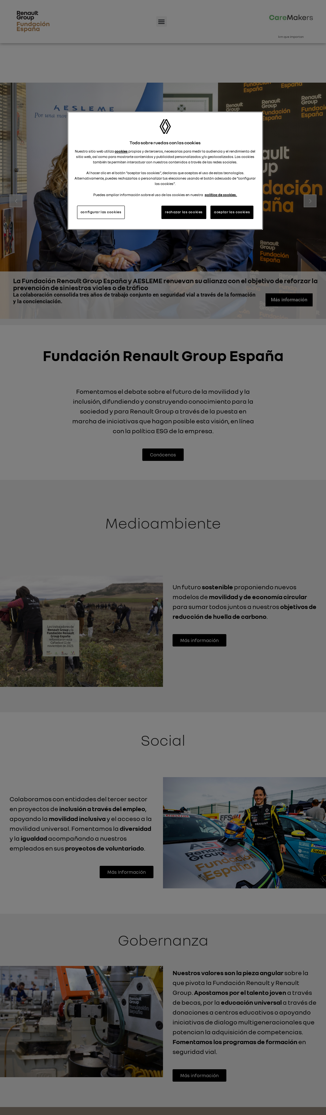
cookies (121, 151)
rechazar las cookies (183, 212)
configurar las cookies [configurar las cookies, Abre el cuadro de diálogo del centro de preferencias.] (101, 212)
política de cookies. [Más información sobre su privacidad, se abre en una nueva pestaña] (221, 195)
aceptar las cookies (232, 212)
